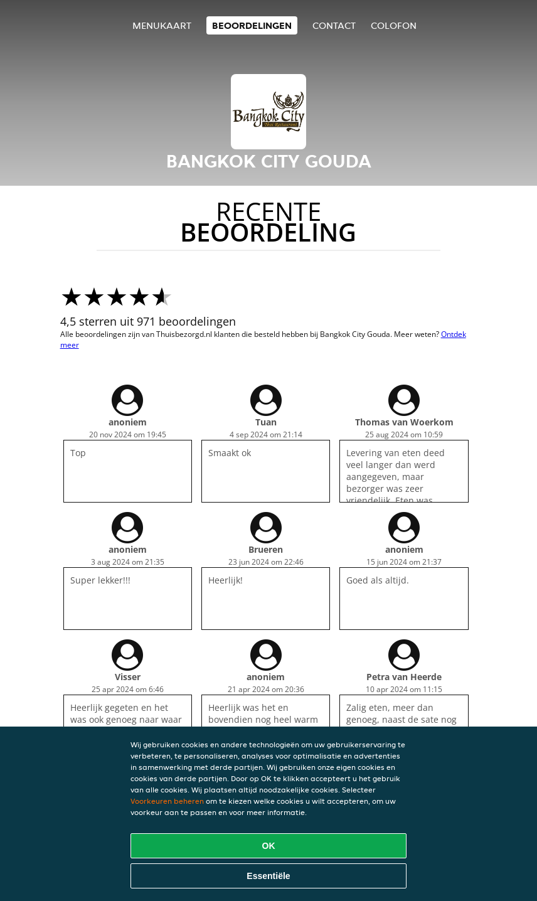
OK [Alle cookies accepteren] (268, 846)
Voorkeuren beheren (167, 801)
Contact (334, 25)
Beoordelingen (252, 25)
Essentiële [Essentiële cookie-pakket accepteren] (268, 876)
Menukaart (161, 25)
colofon (394, 25)
